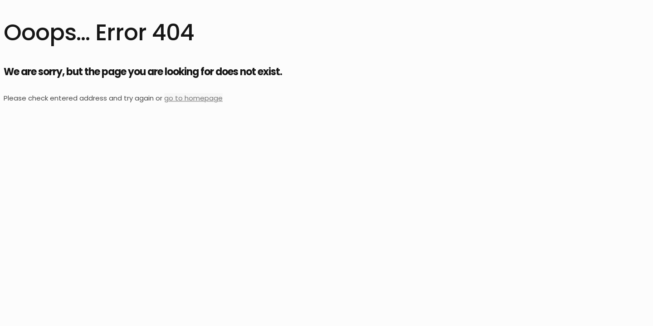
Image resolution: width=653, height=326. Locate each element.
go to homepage (193, 98)
